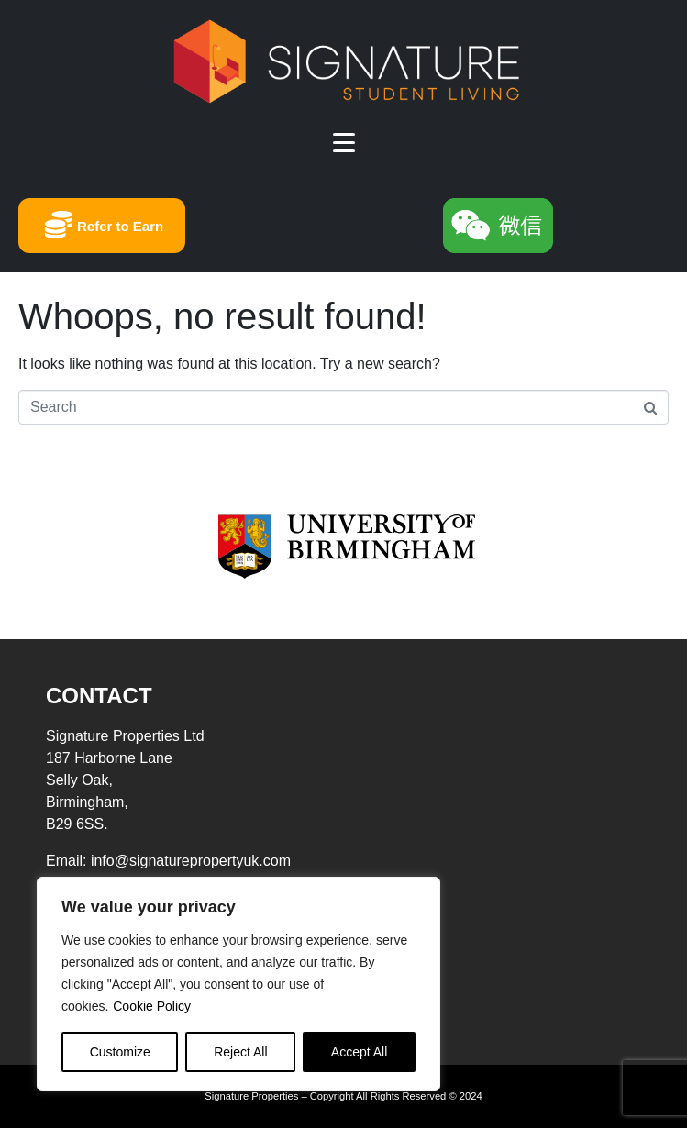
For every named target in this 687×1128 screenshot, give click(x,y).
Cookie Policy (152, 1006)
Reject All (240, 1052)
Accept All (359, 1052)
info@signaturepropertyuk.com (191, 860)
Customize (120, 1052)
